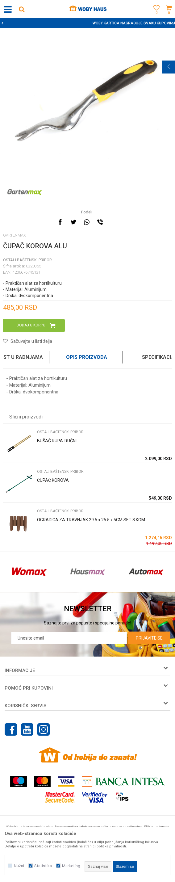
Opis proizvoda (86, 357)
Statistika (43, 865)
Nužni (19, 865)
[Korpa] (169, 16)
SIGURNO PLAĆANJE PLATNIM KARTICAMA (86, 23)
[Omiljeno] (154, 16)
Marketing (71, 865)
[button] (21, 9)
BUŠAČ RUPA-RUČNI (57, 440)
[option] (87, 23)
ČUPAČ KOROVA (53, 480)
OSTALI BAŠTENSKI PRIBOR (27, 260)
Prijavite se (149, 638)
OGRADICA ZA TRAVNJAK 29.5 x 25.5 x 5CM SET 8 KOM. (91, 519)
